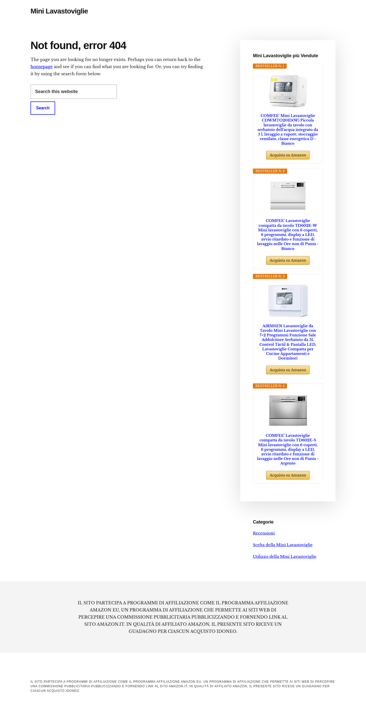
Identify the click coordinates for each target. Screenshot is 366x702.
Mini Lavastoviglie (59, 11)
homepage (41, 66)
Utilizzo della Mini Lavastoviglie (284, 556)
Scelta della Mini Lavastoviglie (283, 544)
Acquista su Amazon (287, 155)
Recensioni (264, 533)
